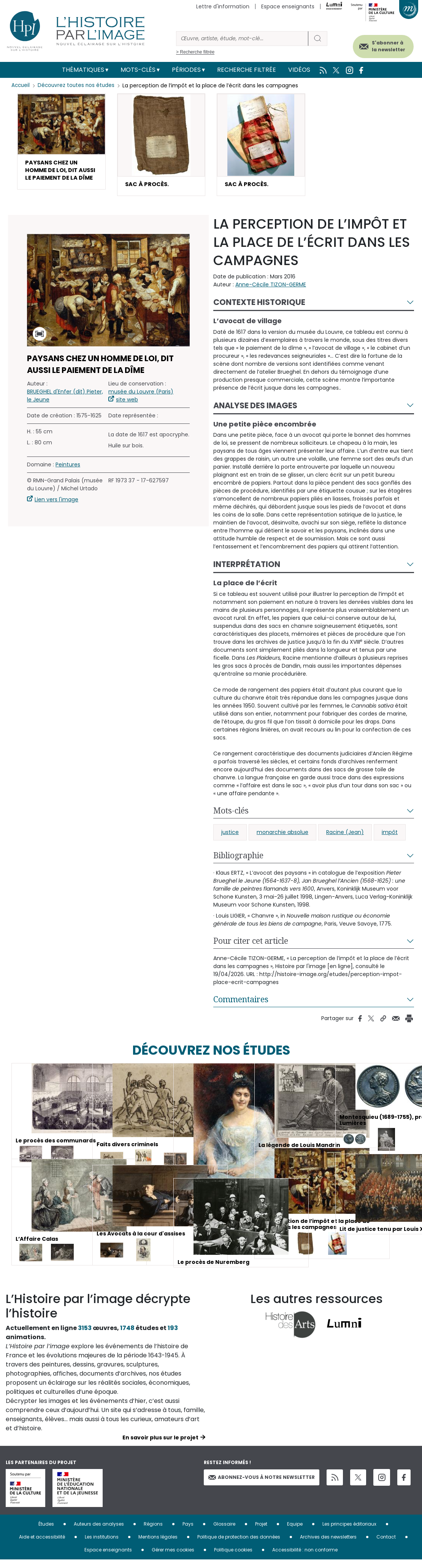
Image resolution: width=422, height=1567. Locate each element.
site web (127, 406)
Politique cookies (233, 1557)
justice (230, 839)
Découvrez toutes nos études (78, 85)
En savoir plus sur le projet (160, 1445)
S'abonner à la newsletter (380, 44)
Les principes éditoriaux (349, 1531)
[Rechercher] (242, 38)
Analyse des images (255, 412)
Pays (188, 1531)
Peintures (68, 471)
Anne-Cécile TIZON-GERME (270, 291)
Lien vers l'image (56, 506)
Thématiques (83, 69)
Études (46, 1531)
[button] (61, 148)
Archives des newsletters (328, 1544)
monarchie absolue (282, 839)
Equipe (295, 1531)
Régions (153, 1531)
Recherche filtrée (246, 69)
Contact (386, 1544)
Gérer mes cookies (173, 1557)
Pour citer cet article (250, 948)
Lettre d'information (222, 6)
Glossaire (224, 1531)
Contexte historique (259, 309)
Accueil (21, 85)
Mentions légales (158, 1544)
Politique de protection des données (238, 1544)
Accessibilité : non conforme (305, 1557)
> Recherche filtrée (195, 52)
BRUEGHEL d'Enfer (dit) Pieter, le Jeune (65, 402)
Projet (261, 1531)
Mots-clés (138, 69)
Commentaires (240, 1006)
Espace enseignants (287, 6)
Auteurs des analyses (99, 1531)
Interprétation (246, 571)
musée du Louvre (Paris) (140, 398)
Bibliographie (238, 862)
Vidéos (299, 69)
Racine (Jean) (345, 839)
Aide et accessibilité (42, 1544)
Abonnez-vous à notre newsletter (261, 1484)
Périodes (186, 69)
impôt (390, 839)
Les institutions (102, 1544)
